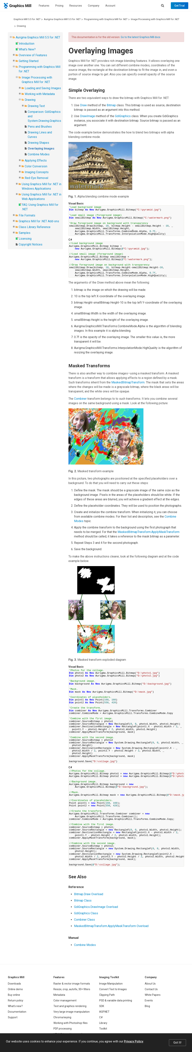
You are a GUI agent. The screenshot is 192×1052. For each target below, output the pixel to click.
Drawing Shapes (38, 142)
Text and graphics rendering (69, 1006)
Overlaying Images (41, 148)
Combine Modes (39, 154)
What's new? (15, 1006)
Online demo (15, 989)
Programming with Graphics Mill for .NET (106, 19)
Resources (75, 5)
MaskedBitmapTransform (128, 382)
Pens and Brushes (40, 126)
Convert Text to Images (113, 989)
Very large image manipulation (71, 1011)
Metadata (59, 994)
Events (149, 1000)
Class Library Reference (34, 227)
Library (103, 1022)
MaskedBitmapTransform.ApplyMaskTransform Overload (111, 926)
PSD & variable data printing (115, 1000)
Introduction (26, 43)
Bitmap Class (83, 900)
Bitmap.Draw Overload (88, 894)
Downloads (14, 983)
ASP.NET (104, 1011)
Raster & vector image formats (71, 983)
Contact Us (151, 989)
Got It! (177, 1042)
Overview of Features (33, 55)
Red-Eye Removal (36, 178)
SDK (101, 1006)
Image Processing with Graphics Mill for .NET (155, 19)
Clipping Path (107, 994)
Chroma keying (62, 1017)
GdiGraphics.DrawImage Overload (96, 907)
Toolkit (103, 1028)
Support (12, 1017)
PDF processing (62, 1028)
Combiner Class (84, 919)
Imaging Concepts (37, 172)
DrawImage (87, 116)
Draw (83, 105)
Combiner (80, 398)
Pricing (59, 5)
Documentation (17, 1011)
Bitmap (111, 105)
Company (93, 5)
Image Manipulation (111, 983)
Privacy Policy (133, 1041)
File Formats (27, 215)
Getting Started (28, 61)
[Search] (162, 5)
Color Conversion (36, 166)
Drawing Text (36, 106)
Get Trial (179, 5)
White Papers (152, 994)
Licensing (25, 238)
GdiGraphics (123, 116)
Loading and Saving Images (43, 88)
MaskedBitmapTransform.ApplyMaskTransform (148, 532)
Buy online (14, 994)
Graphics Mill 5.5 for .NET (27, 19)
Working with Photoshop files (70, 1022)
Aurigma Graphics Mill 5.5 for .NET (62, 19)
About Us (150, 983)
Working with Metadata (40, 94)
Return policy (15, 1000)
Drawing (21, 26)
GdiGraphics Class (86, 913)
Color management (64, 1000)
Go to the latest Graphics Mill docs (140, 37)
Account (110, 5)
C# (101, 1017)
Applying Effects (36, 160)
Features (44, 5)
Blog (147, 1006)
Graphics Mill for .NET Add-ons (39, 221)
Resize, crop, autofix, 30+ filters (71, 989)
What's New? (27, 49)
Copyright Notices (30, 244)
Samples (24, 233)
